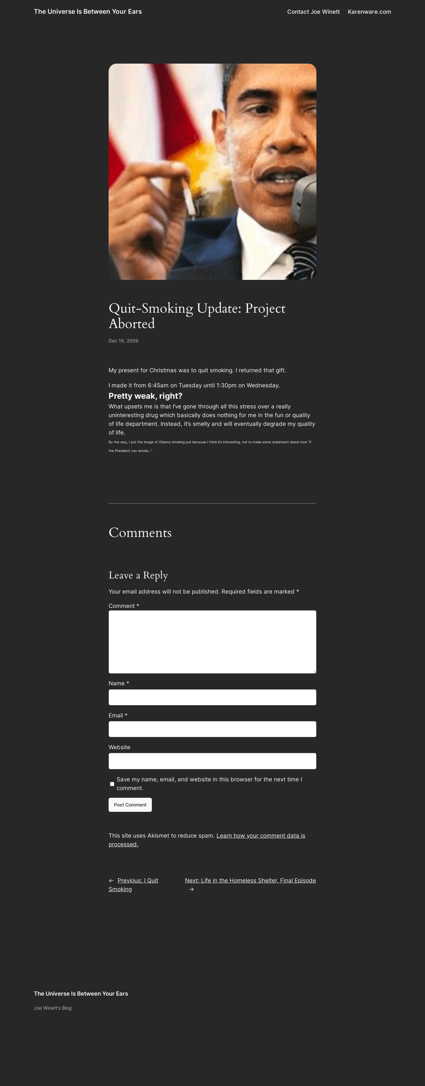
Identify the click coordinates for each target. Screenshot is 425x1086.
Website (119, 747)
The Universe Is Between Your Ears (88, 11)
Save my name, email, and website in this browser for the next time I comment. (209, 783)
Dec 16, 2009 (123, 340)
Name (119, 683)
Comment (124, 606)
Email (118, 715)
